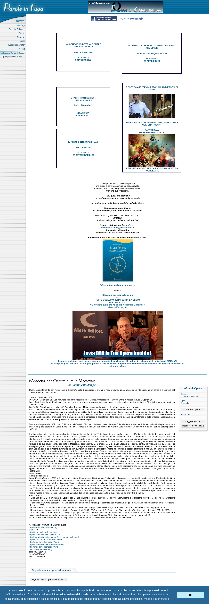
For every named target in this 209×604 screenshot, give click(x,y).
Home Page (20, 25)
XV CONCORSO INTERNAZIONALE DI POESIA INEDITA (83, 45)
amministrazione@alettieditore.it (117, 227)
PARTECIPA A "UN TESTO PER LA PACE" (151, 131)
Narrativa (21, 37)
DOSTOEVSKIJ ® (83, 147)
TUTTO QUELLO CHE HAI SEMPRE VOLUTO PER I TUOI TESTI (117, 301)
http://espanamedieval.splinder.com (45, 539)
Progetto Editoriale (17, 29)
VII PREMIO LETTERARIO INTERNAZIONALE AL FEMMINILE (152, 46)
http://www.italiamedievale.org (43, 527)
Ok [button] (190, 595)
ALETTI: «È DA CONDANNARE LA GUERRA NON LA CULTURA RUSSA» (152, 123)
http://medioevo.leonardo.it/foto (43, 547)
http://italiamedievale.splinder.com (45, 534)
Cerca (23, 41)
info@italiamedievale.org (40, 549)
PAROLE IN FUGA (83, 52)
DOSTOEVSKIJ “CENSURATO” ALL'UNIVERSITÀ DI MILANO (152, 88)
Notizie (22, 49)
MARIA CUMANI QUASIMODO (152, 53)
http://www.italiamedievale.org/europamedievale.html (54, 537)
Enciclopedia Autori (17, 45)
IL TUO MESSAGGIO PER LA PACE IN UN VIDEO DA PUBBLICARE (152, 169)
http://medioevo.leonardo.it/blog (44, 542)
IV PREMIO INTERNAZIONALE (83, 142)
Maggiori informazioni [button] (156, 598)
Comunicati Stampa (189, 396)
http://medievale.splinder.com (42, 532)
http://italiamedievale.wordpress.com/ (46, 544)
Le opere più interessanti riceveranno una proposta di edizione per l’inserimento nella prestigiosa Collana (117, 361)
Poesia (22, 33)
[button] (173, 595)
